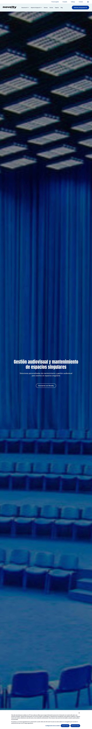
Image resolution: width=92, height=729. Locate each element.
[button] (25, 8)
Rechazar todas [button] (75, 725)
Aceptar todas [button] (65, 725)
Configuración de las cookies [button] (52, 725)
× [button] (79, 713)
